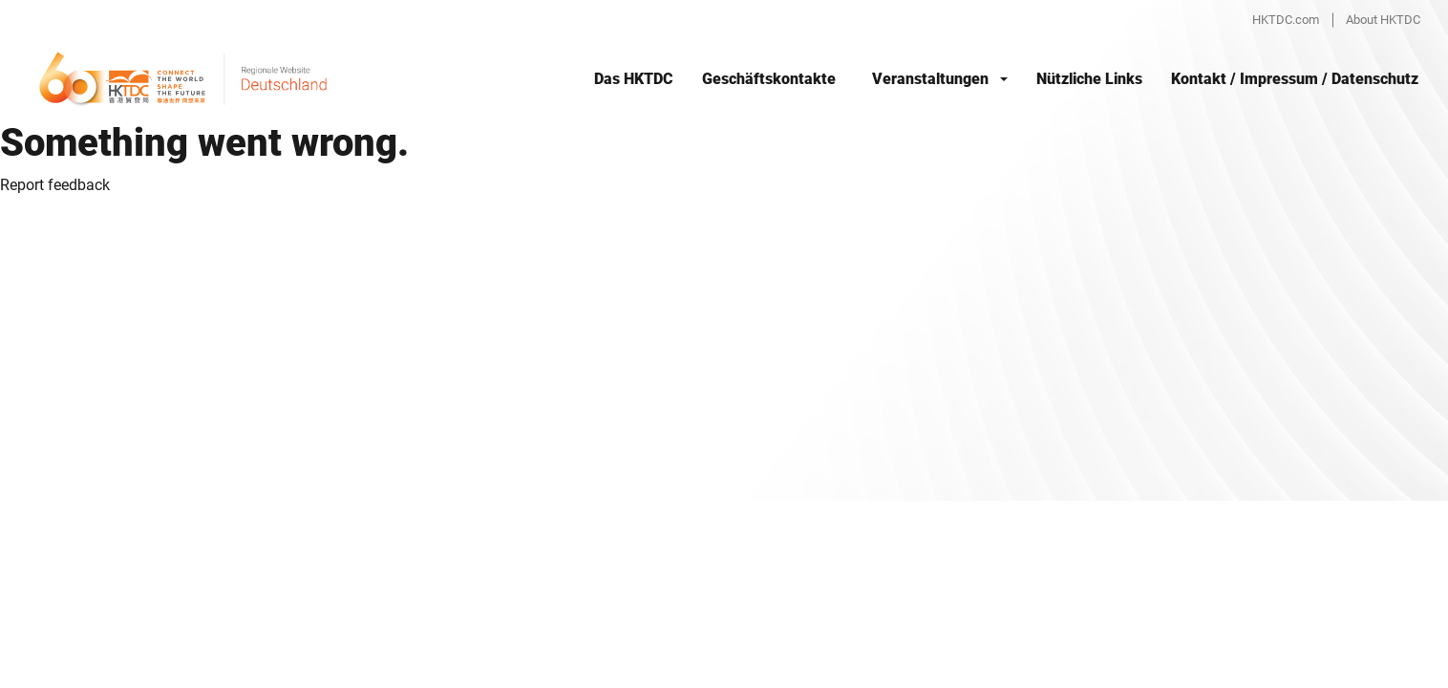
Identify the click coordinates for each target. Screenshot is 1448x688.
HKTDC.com (1285, 19)
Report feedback (55, 185)
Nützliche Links (1089, 79)
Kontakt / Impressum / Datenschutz (1294, 79)
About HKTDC (1383, 19)
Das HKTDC (633, 79)
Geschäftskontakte (769, 79)
